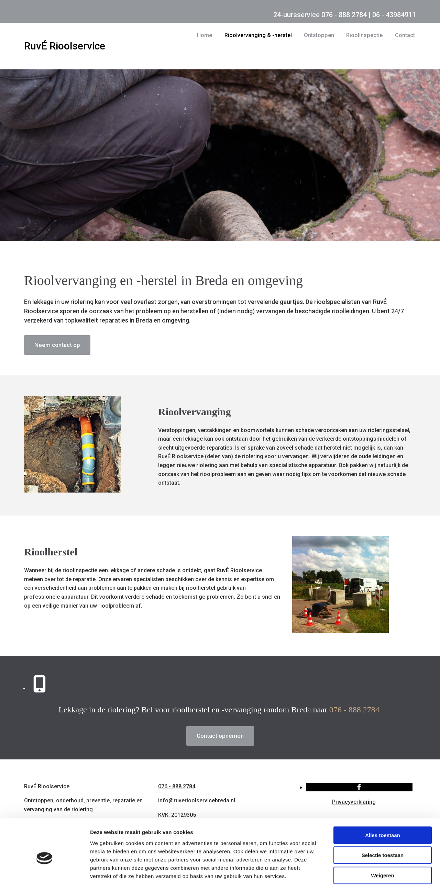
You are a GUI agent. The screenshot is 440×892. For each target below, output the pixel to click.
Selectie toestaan (383, 828)
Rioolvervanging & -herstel (259, 35)
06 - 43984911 (394, 15)
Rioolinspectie (364, 35)
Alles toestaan (382, 808)
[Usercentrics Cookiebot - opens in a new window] (44, 878)
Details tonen (371, 878)
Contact (405, 35)
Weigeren (382, 848)
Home (205, 35)
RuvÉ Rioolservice (64, 46)
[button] (57, 345)
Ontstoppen (319, 35)
